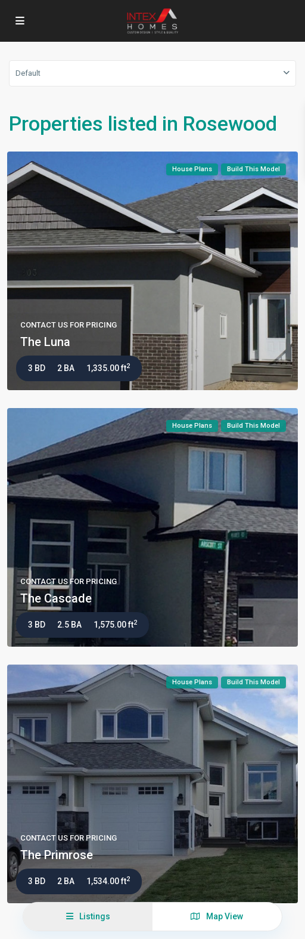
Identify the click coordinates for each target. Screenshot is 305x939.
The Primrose (56, 855)
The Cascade (56, 598)
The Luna (45, 342)
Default (28, 73)
